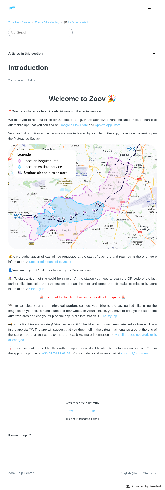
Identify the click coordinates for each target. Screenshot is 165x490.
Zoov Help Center (19, 22)
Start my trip (37, 289)
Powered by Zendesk (146, 486)
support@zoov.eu (134, 353)
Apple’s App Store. (108, 125)
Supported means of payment (50, 261)
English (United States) (138, 473)
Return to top (20, 434)
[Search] (40, 32)
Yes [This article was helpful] (71, 411)
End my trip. (109, 316)
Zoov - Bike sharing (47, 22)
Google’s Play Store (74, 125)
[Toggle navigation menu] (149, 7)
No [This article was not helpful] (93, 411)
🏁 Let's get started (76, 22)
